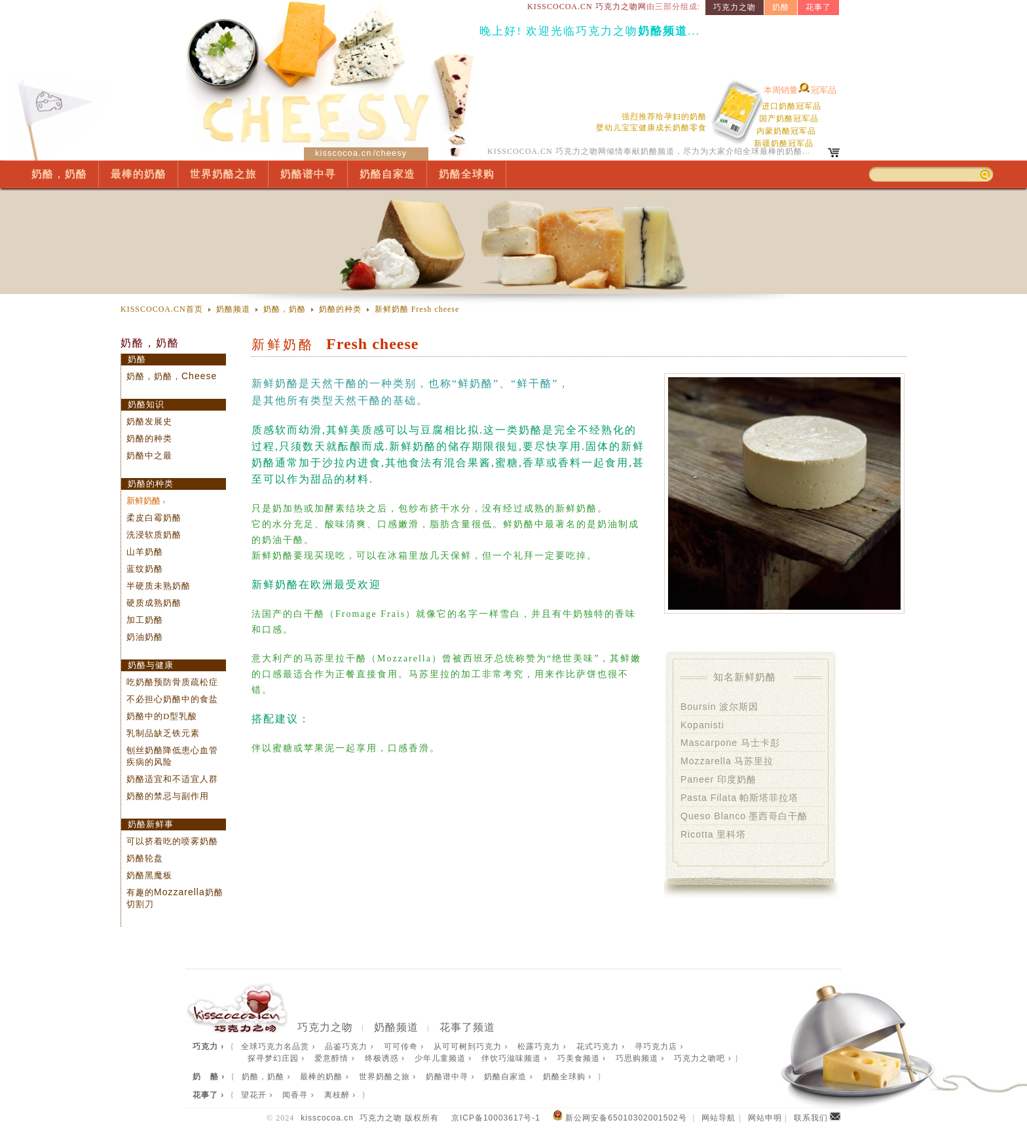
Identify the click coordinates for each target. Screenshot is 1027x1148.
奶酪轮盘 (144, 858)
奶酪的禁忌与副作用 (167, 796)
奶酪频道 (233, 309)
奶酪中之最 (149, 455)
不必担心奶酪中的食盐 (172, 699)
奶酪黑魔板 (149, 875)
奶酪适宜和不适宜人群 (172, 779)
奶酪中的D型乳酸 (161, 716)
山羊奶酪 (144, 552)
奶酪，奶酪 (59, 173)
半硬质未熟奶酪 (158, 586)
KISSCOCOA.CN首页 (162, 309)
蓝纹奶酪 (144, 569)
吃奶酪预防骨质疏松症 (172, 682)
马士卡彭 (730, 742)
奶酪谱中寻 (308, 173)
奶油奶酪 (144, 637)
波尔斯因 (719, 706)
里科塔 (713, 834)
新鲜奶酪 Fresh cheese (417, 309)
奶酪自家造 (387, 173)
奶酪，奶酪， (171, 376)
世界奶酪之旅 (223, 173)
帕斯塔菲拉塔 (739, 797)
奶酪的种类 (340, 309)
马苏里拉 (727, 761)
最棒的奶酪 (138, 173)
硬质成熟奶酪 (153, 603)
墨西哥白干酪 (744, 816)
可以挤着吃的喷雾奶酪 (172, 841)
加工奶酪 (144, 620)
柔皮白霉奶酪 (153, 518)
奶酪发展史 (149, 421)
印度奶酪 (718, 779)
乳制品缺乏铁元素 (163, 733)
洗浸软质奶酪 (153, 535)
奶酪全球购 (467, 173)
